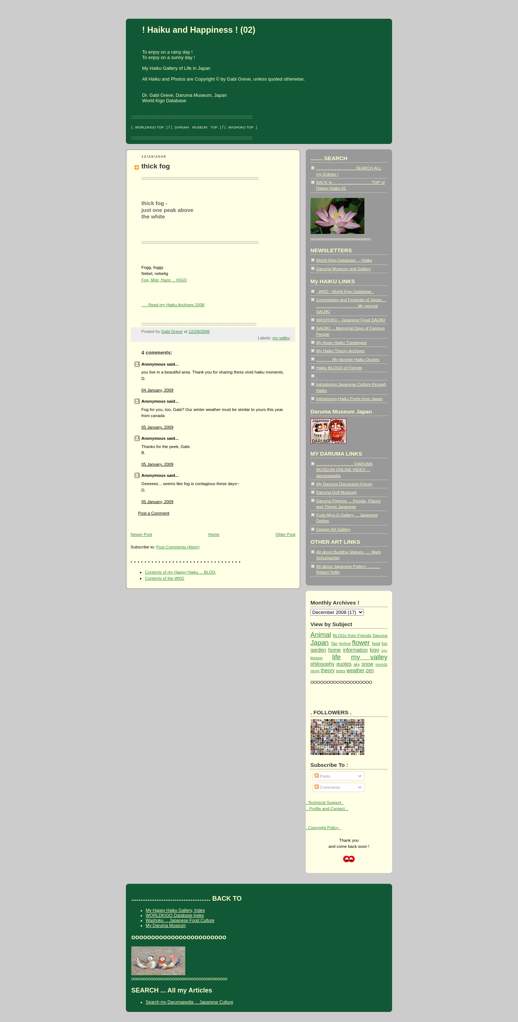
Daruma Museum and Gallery (343, 268)
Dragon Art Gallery (333, 529)
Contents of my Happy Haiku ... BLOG (180, 572)
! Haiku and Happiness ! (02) (198, 30)
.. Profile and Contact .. (327, 808)
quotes (343, 664)
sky (357, 664)
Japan (319, 642)
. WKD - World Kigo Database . (345, 291)
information (355, 650)
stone (315, 671)
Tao (334, 643)
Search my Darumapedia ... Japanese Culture (189, 1002)
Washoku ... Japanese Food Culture (180, 920)
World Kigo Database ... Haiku (344, 260)
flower (361, 642)
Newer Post (141, 534)
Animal (320, 634)
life (336, 657)
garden (318, 650)
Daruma (380, 635)
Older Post (285, 534)
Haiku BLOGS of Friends (339, 367)
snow (367, 664)
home (334, 650)
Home (213, 534)
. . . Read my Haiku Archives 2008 (172, 304)
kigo (374, 650)
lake (384, 650)
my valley (281, 337)
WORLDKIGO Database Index (175, 915)
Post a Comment (153, 513)
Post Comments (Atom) (178, 546)
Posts (322, 776)
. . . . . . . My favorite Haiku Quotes (348, 359)
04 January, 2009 (157, 390)
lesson (316, 657)
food (376, 643)
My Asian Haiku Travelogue (341, 342)
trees (340, 670)
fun (384, 643)
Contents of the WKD (164, 578)
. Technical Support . (325, 802)
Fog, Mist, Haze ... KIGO (164, 279)
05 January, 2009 (157, 427)
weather (355, 670)
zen (370, 670)
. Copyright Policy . (323, 827)
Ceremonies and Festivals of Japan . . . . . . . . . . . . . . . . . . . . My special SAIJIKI (351, 305)
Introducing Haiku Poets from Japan (349, 398)
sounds (381, 664)
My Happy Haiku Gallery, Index (175, 910)
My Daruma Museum (166, 925)
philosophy (322, 664)
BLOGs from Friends (352, 635)
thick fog (155, 166)
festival (345, 644)
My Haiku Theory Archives (340, 350)
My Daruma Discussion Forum (344, 483)
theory (328, 670)
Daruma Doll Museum (336, 492)
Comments (327, 787)
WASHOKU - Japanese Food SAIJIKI (350, 319)
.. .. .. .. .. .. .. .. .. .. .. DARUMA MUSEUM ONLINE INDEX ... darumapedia (344, 469)
